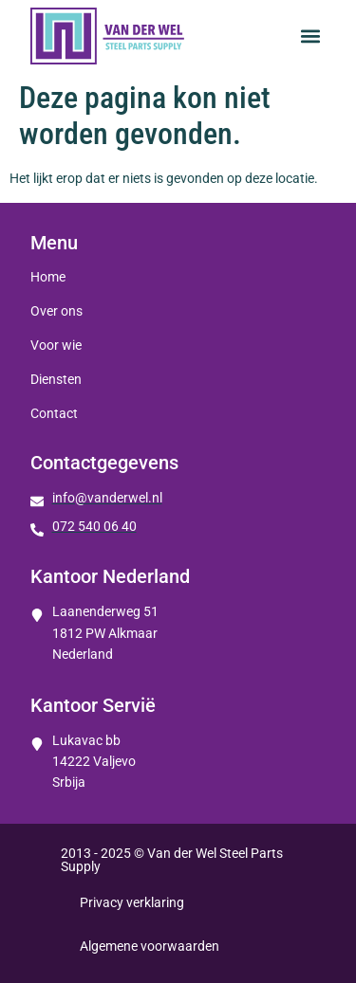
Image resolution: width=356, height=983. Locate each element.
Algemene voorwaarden (149, 946)
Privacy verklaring (132, 902)
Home (48, 276)
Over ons (56, 311)
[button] (310, 36)
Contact (54, 413)
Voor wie (56, 345)
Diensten (56, 379)
